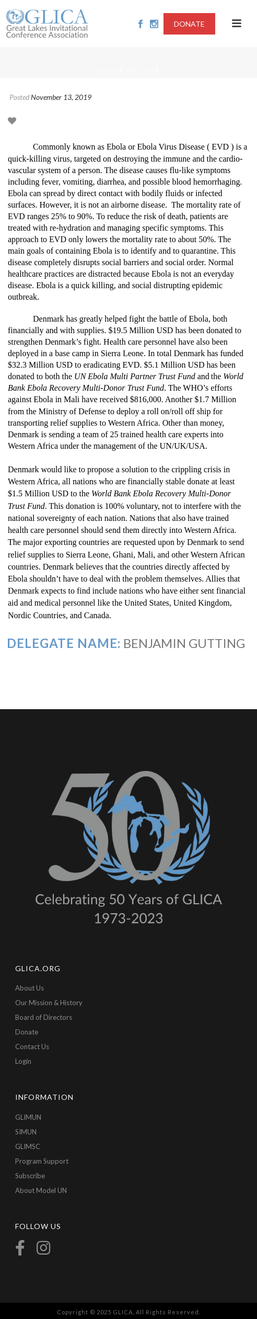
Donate (26, 1032)
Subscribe (30, 1176)
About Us (29, 988)
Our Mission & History (49, 1002)
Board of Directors (43, 1017)
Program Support (41, 1161)
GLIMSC (27, 1146)
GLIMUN (28, 1117)
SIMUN (26, 1132)
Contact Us (32, 1046)
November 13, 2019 (61, 97)
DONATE (189, 23)
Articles (139, 70)
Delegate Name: (64, 643)
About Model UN (41, 1190)
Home (108, 70)
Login (23, 1061)
